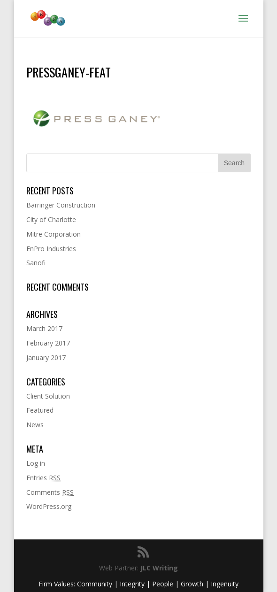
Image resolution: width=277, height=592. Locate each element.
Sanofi (36, 262)
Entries (43, 477)
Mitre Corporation (53, 234)
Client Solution (48, 396)
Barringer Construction (60, 204)
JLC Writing (159, 567)
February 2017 (48, 342)
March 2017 (44, 328)
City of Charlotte (51, 219)
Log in (35, 463)
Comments (50, 492)
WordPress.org (48, 506)
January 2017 (46, 357)
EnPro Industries (51, 248)
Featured (40, 410)
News (35, 424)
